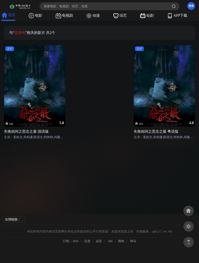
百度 (87, 241)
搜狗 (121, 241)
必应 (99, 241)
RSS (75, 241)
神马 (133, 241)
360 (110, 241)
